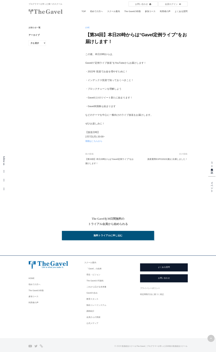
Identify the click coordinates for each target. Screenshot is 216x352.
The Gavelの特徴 (132, 11)
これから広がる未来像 (97, 283)
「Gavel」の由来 (94, 265)
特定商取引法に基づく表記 (153, 290)
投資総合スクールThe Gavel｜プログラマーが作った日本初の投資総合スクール (151, 342)
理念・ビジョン (93, 271)
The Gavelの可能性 (95, 277)
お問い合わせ (143, 4)
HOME (32, 274)
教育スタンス (92, 295)
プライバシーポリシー (150, 284)
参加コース (150, 11)
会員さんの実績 (93, 313)
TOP (83, 11)
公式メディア (92, 319)
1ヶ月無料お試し (212, 166)
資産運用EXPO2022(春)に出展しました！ (164, 159)
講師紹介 (90, 307)
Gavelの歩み (92, 289)
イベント (212, 185)
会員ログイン (173, 4)
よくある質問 (181, 11)
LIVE (87, 27)
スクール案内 (113, 11)
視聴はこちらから (95, 141)
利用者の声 (165, 11)
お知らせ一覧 (35, 27)
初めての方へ (96, 11)
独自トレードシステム (97, 301)
